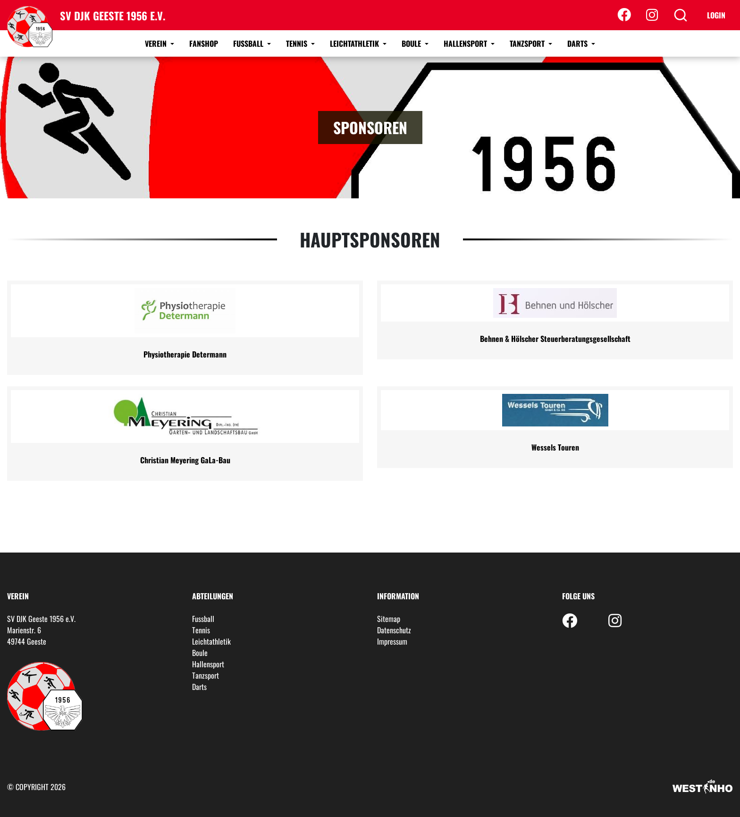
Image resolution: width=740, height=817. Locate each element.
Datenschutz (394, 630)
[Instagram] (652, 15)
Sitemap (388, 618)
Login (716, 15)
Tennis (297, 43)
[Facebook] (624, 15)
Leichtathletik (355, 43)
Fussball (249, 43)
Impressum (392, 641)
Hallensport (466, 43)
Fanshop (203, 43)
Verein (156, 43)
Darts (578, 43)
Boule (412, 43)
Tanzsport (528, 43)
